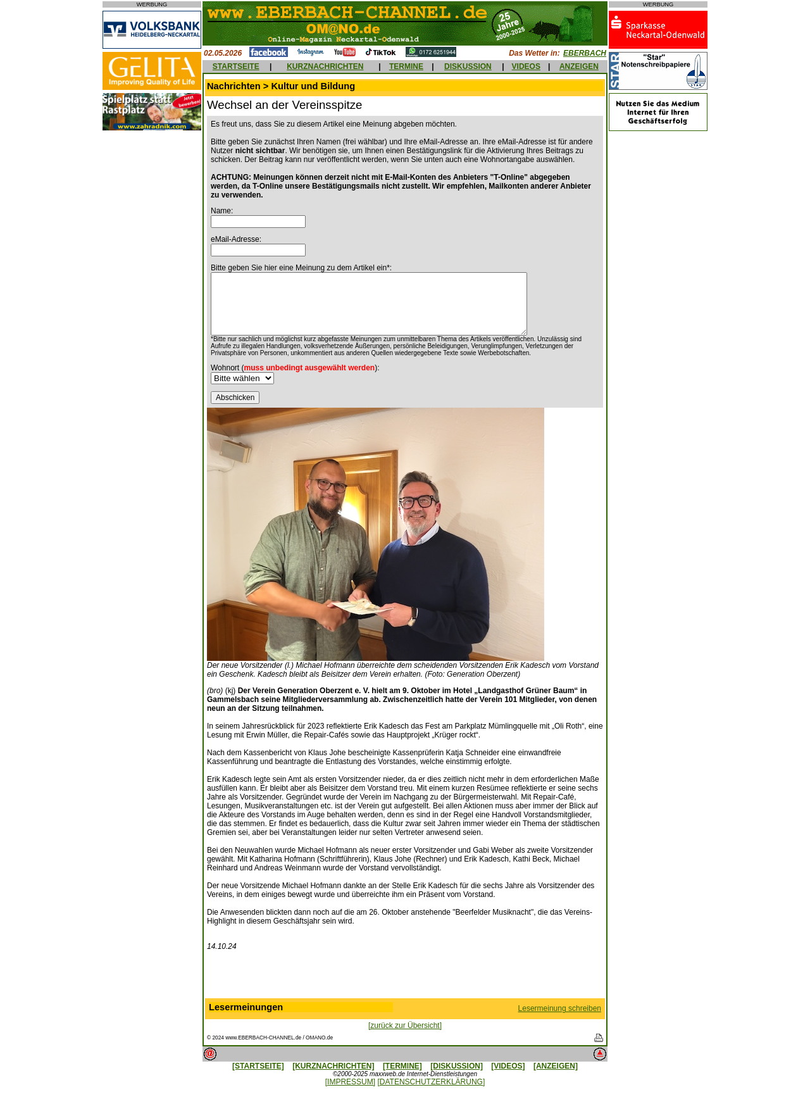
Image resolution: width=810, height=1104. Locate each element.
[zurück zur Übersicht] (405, 1025)
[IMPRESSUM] (350, 1081)
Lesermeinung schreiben (559, 1008)
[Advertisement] (405, 977)
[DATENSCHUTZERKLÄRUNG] (431, 1081)
